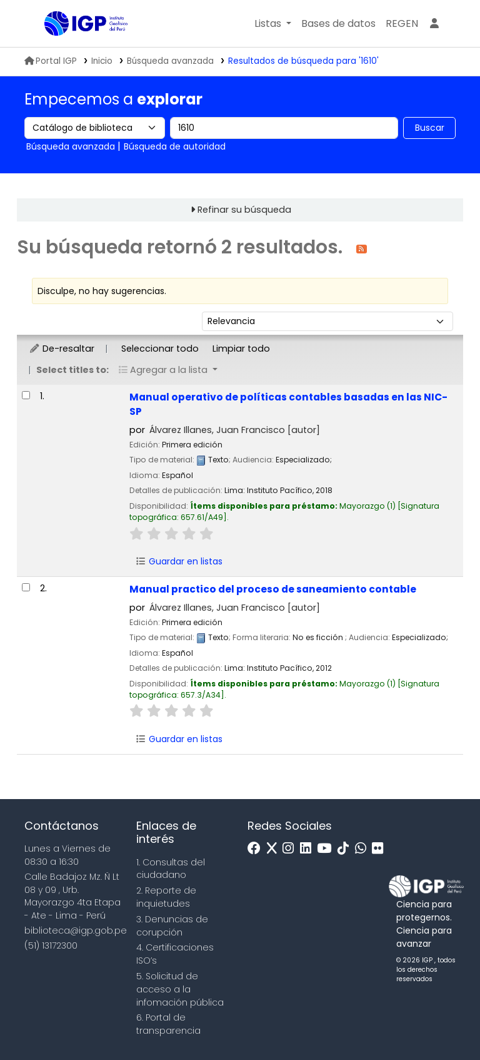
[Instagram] (291, 848)
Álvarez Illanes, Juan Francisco (234, 430)
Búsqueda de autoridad (175, 146)
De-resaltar (61, 348)
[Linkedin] (309, 848)
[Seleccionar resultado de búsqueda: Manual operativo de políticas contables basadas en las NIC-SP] (26, 395)
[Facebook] (257, 848)
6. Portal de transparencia (168, 1024)
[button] (272, 23)
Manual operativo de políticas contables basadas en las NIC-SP (288, 404)
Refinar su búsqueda (244, 209)
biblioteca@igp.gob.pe (75, 930)
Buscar (429, 127)
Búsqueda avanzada (170, 61)
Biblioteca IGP (75, 48)
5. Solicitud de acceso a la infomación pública (180, 989)
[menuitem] (402, 23)
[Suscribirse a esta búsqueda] (361, 248)
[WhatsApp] (363, 848)
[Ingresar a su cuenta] (434, 23)
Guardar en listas (178, 561)
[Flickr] (380, 848)
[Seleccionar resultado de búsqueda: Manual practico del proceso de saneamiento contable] (26, 587)
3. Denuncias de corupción (172, 926)
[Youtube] (327, 848)
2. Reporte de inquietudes (166, 897)
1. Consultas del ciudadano (170, 869)
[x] (275, 848)
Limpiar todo (241, 348)
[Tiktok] (346, 848)
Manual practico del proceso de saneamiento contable (272, 589)
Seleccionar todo (160, 348)
